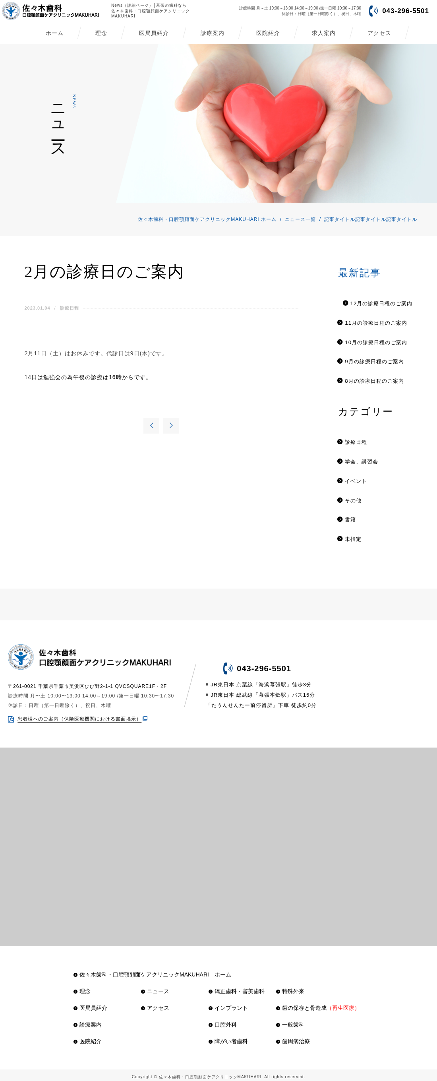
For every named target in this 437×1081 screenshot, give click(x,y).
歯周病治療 (293, 1038)
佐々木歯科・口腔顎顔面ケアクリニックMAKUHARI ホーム (207, 219)
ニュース (155, 987)
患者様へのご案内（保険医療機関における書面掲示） (79, 715)
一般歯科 (290, 1021)
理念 (101, 33)
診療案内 (212, 33)
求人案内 (324, 33)
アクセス (379, 33)
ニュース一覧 (300, 219)
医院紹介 (268, 33)
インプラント (228, 1004)
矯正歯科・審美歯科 (237, 987)
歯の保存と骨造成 (318, 1004)
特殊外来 (290, 987)
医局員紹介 (154, 33)
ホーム (55, 33)
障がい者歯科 (228, 1038)
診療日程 (66, 308)
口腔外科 (223, 1021)
